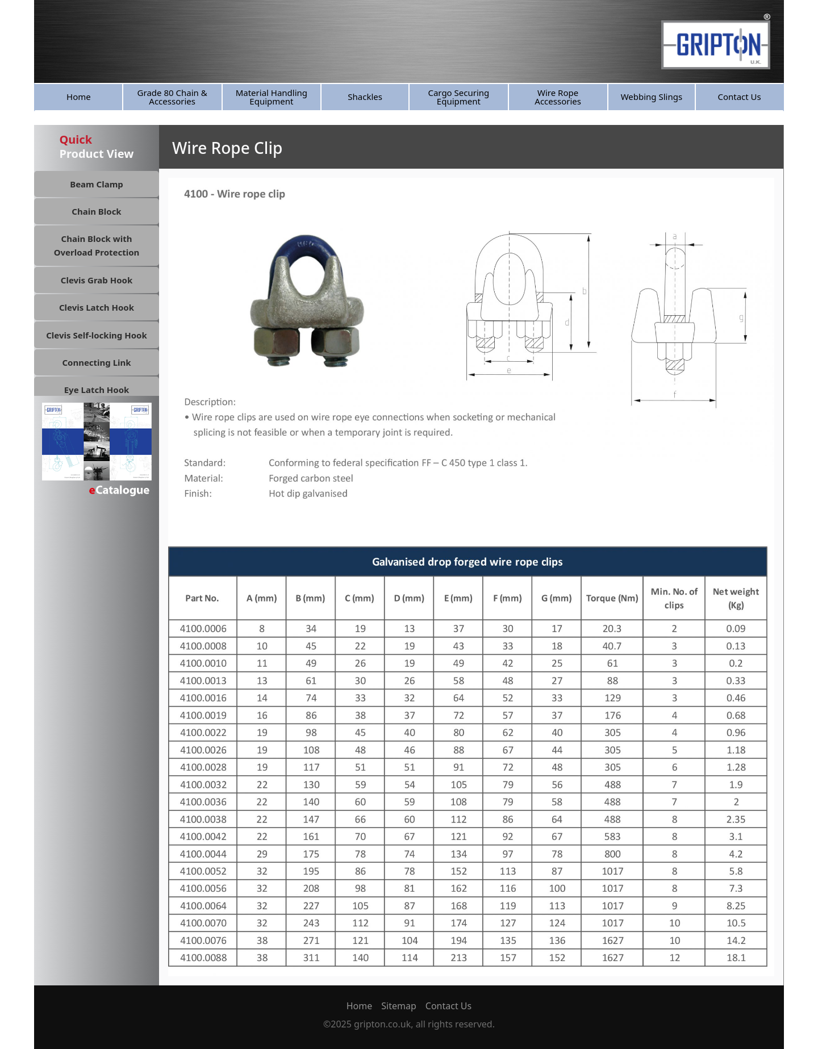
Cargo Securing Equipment (458, 97)
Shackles (365, 96)
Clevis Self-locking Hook (96, 335)
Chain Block (96, 211)
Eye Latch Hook (97, 389)
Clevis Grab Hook (96, 280)
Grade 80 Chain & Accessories (172, 97)
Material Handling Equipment (271, 97)
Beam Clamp (96, 184)
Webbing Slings (651, 96)
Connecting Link (96, 362)
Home (78, 96)
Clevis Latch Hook (96, 307)
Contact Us (739, 96)
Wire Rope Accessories (558, 97)
